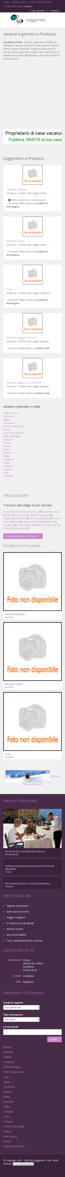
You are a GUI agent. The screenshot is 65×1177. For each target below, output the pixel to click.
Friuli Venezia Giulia (13, 432)
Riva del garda (41, 515)
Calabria (7, 469)
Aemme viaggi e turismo (21, 337)
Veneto (7, 429)
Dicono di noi (30, 970)
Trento (7, 511)
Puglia (6, 462)
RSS (27, 1171)
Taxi (9, 289)
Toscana (8, 439)
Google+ (11, 1171)
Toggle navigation (6, 20)
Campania (8, 459)
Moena (40, 521)
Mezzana (28, 521)
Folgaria (7, 518)
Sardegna (8, 475)
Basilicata (8, 465)
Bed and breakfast (16, 934)
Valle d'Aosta (10, 413)
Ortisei (34, 511)
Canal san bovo (48, 525)
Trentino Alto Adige (13, 426)
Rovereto (21, 528)
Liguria (6, 419)
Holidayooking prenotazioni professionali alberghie (29, 867)
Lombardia (9, 422)
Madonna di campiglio (18, 515)
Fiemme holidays (17, 189)
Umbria (7, 442)
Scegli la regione (14, 1002)
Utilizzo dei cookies (33, 963)
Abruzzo (7, 452)
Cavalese (8, 525)
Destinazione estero (14, 1146)
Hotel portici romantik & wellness (25, 851)
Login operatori (38, 11)
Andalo (20, 525)
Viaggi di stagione (16, 917)
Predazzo (21, 511)
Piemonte (8, 416)
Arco (50, 521)
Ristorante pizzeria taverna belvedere (27, 883)
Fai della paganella (39, 518)
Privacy (26, 960)
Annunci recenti (15, 929)
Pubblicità (28, 981)
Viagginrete (35, 19)
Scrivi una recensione (18, 911)
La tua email (11, 1026)
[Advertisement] (31, 95)
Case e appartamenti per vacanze (24, 940)
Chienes (7, 528)
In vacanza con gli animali (20, 923)
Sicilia (6, 472)
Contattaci (54, 11)
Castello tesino (52, 511)
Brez (16, 521)
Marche (7, 446)
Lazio (6, 449)
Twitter (19, 1171)
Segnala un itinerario (17, 905)
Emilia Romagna (12, 436)
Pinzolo (32, 525)
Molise (6, 456)
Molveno (20, 518)
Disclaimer (28, 966)
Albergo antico (16, 241)
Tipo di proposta (14, 1014)
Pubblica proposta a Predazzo (22, 536)
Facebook (4, 1171)
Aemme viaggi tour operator (24, 382)
